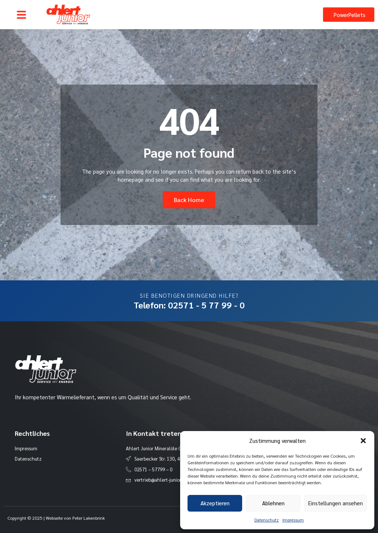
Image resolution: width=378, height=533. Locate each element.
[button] (363, 440)
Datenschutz (266, 520)
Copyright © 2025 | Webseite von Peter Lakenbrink (56, 518)
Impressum (293, 520)
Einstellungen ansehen (335, 502)
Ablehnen (273, 502)
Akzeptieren (215, 502)
